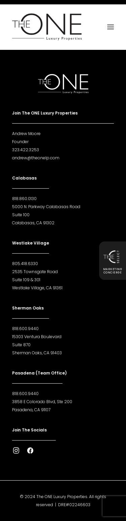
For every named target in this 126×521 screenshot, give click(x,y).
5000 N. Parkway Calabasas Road (46, 206)
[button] (110, 27)
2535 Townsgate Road (35, 271)
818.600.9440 (25, 328)
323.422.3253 (25, 150)
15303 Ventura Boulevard (36, 336)
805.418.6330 (25, 263)
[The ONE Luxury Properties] (47, 26)
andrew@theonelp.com (35, 158)
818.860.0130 (24, 198)
